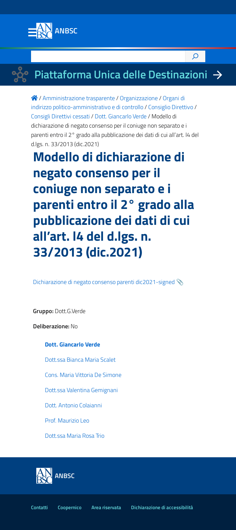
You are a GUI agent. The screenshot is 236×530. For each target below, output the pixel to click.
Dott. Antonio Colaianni (73, 405)
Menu (32, 32)
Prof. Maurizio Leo (67, 420)
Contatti (39, 507)
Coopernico (70, 507)
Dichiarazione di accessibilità (162, 507)
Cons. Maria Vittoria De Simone (83, 374)
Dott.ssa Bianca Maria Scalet (80, 359)
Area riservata (106, 507)
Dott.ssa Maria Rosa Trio (74, 435)
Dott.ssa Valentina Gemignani (81, 390)
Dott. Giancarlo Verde (72, 344)
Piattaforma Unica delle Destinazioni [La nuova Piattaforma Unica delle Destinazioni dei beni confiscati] (120, 74)
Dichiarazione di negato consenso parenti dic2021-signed (104, 281)
